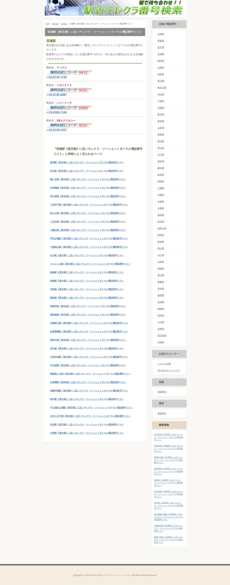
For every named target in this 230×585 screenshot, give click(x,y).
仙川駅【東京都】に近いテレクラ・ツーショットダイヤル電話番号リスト (87, 255)
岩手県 (160, 47)
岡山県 (160, 248)
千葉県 (160, 101)
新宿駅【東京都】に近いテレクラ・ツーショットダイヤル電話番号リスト (87, 162)
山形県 (160, 67)
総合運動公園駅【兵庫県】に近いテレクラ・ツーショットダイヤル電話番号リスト (168, 517)
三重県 (160, 188)
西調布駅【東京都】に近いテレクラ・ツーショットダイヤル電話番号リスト (88, 306)
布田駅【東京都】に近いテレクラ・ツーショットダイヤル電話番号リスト (87, 289)
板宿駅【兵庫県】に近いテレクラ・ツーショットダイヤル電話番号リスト (168, 483)
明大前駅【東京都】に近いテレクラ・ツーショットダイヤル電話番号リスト (88, 196)
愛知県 (160, 168)
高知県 (160, 288)
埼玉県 (160, 94)
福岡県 (160, 295)
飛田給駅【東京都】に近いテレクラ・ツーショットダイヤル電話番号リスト (88, 314)
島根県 (160, 241)
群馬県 (160, 121)
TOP (47, 24)
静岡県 (160, 181)
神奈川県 (161, 87)
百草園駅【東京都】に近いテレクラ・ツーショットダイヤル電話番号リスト (88, 382)
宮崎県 (160, 329)
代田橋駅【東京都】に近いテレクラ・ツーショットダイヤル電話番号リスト (88, 187)
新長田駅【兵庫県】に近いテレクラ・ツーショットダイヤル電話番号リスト (168, 471)
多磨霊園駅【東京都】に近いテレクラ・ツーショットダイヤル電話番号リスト (89, 331)
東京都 (55, 24)
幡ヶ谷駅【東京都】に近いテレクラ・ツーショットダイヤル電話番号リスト (88, 179)
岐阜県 (160, 174)
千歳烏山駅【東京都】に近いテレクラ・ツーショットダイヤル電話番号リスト (89, 247)
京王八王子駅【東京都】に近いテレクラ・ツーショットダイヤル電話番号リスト (90, 416)
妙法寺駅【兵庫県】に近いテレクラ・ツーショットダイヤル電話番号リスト (168, 494)
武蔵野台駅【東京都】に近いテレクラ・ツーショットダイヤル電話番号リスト (89, 323)
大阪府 (160, 195)
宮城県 (160, 54)
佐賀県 (160, 302)
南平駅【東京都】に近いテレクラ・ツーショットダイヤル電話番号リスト (87, 399)
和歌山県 (161, 228)
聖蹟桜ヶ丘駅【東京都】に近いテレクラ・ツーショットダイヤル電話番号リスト (90, 374)
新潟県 (160, 141)
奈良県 (160, 221)
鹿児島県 (161, 335)
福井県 (160, 161)
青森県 (160, 40)
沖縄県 (160, 342)
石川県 (160, 154)
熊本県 (160, 315)
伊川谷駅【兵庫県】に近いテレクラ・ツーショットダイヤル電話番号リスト (168, 437)
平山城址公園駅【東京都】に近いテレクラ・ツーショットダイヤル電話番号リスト (91, 407)
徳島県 (160, 268)
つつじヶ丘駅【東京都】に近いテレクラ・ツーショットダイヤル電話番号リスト (90, 264)
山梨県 (160, 128)
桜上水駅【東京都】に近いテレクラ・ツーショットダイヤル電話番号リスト (88, 213)
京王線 (64, 24)
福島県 (160, 74)
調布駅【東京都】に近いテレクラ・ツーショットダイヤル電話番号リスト (87, 297)
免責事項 (161, 392)
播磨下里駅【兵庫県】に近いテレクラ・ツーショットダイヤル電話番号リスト (168, 540)
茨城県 (160, 107)
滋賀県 (160, 215)
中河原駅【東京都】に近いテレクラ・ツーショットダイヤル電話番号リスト (88, 365)
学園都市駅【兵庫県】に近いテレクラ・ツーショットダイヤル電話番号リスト (168, 528)
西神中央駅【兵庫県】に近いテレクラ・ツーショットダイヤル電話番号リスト (168, 460)
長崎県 (160, 308)
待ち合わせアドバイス (168, 370)
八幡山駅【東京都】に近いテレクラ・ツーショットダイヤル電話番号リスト (88, 230)
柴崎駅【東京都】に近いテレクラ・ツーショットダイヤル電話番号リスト (87, 272)
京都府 (160, 208)
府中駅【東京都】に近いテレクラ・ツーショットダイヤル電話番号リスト (87, 348)
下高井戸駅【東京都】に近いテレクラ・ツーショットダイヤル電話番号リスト (89, 204)
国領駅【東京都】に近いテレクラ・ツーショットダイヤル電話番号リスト (87, 280)
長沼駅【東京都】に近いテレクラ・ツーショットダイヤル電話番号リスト (87, 424)
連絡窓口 (161, 413)
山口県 (160, 255)
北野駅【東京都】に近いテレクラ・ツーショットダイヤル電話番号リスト (87, 433)
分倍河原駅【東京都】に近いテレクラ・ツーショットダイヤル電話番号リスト (89, 357)
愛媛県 (160, 282)
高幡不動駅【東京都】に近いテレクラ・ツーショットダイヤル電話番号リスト (89, 390)
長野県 (160, 134)
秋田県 (160, 61)
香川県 (160, 275)
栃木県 (160, 114)
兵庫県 (160, 201)
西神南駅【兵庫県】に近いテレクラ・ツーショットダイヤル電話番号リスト (168, 448)
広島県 (160, 262)
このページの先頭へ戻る (137, 447)
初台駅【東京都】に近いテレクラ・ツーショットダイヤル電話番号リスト (87, 171)
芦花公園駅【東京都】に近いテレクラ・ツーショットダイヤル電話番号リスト (89, 238)
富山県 (160, 148)
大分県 (160, 322)
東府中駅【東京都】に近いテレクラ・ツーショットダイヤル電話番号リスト (88, 340)
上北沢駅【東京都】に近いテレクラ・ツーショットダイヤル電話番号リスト (88, 221)
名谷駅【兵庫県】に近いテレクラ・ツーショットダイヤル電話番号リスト (168, 505)
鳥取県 (160, 235)
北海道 (160, 34)
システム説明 (164, 363)
